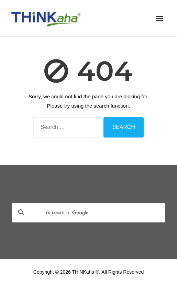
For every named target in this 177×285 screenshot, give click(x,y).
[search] (80, 213)
